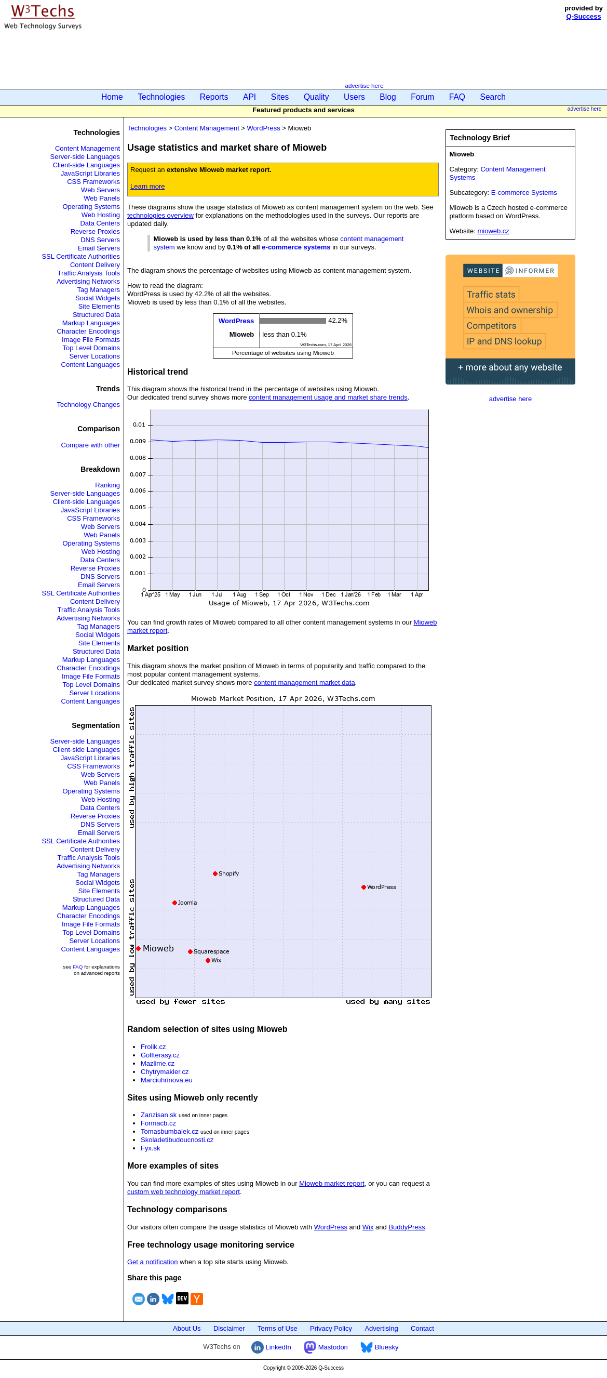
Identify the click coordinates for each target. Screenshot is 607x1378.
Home (112, 96)
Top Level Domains (91, 348)
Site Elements (99, 306)
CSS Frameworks (93, 182)
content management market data (304, 682)
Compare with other (90, 445)
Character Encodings (88, 331)
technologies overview (160, 215)
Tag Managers (98, 290)
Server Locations (94, 356)
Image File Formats (91, 339)
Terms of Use (278, 1328)
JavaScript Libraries (90, 173)
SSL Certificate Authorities (81, 256)
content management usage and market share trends (328, 397)
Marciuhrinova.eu (167, 1080)
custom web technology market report (183, 1192)
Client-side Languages (86, 165)
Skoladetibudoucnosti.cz (177, 1140)
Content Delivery (95, 265)
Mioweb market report (332, 1183)
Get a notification (152, 1262)
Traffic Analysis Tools (89, 273)
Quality (316, 96)
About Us (186, 1328)
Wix (368, 1227)
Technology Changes (88, 404)
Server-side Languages (85, 157)
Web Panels (102, 198)
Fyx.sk (150, 1148)
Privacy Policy (331, 1328)
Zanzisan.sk (159, 1115)
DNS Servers (100, 240)
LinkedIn (271, 1347)
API (249, 96)
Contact (422, 1328)
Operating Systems (91, 206)
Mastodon (326, 1347)
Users (354, 96)
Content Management (87, 148)
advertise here (364, 85)
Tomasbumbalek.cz (169, 1131)
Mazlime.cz (157, 1063)
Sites (280, 96)
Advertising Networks (88, 281)
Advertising (381, 1328)
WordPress (263, 128)
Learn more (147, 186)
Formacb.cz (158, 1123)
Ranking (107, 485)
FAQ (457, 96)
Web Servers (100, 190)
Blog (388, 96)
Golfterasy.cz (160, 1055)
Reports (214, 96)
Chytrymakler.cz (164, 1072)
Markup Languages (91, 323)
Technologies (161, 96)
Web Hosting (101, 215)
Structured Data (96, 315)
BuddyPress (406, 1227)
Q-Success (583, 16)
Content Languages (90, 364)
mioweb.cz (493, 231)
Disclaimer (229, 1328)
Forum (422, 96)
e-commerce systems (296, 247)
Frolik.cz (153, 1047)
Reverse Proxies (95, 231)
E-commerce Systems (524, 192)
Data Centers (100, 223)
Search (493, 96)
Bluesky (379, 1347)
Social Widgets (97, 298)
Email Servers (99, 248)
